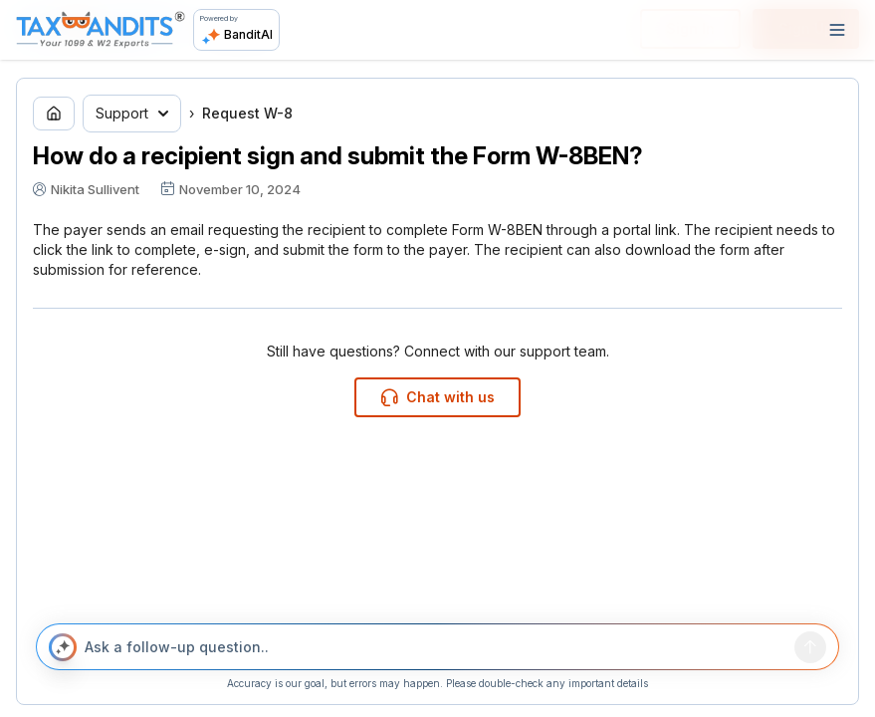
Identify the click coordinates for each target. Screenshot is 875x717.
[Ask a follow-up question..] (435, 647)
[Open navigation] (837, 30)
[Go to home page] (54, 113)
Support (132, 113)
